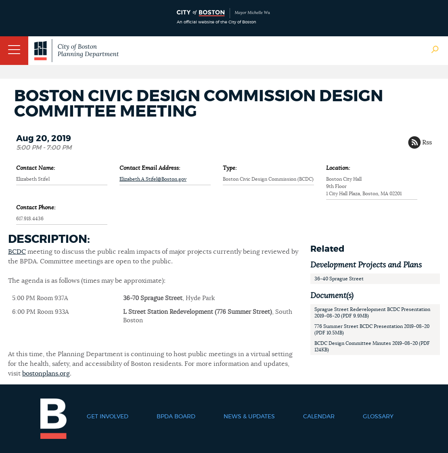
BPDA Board (176, 417)
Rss (427, 142)
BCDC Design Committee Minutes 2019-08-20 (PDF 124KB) (372, 346)
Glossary (378, 417)
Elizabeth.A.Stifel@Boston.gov (152, 179)
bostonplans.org (46, 373)
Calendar (319, 417)
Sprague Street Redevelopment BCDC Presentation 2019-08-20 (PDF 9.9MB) (372, 312)
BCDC (17, 251)
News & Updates (249, 417)
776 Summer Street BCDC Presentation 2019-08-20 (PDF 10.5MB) (371, 329)
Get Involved (107, 417)
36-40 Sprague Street (339, 278)
